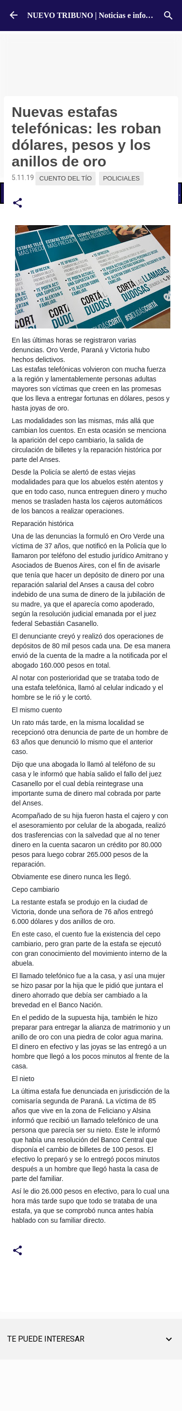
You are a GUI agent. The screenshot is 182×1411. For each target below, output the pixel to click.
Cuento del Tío (65, 178)
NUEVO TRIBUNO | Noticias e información (100, 15)
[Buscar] (168, 15)
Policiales (121, 178)
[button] (17, 203)
